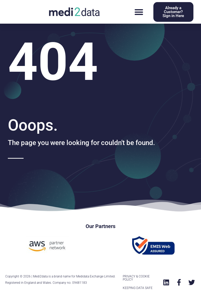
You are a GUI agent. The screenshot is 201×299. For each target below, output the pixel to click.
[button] (139, 12)
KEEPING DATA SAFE (138, 288)
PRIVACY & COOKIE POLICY (136, 278)
